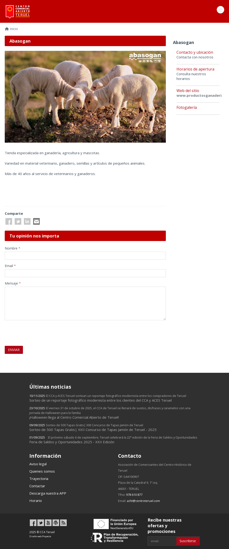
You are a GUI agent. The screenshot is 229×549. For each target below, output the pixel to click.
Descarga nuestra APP (47, 493)
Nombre (12, 248)
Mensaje (13, 283)
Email (10, 266)
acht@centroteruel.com (143, 501)
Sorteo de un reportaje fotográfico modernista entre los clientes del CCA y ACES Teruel (107, 398)
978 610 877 (134, 494)
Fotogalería (186, 107)
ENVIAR (14, 349)
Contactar (37, 485)
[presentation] (32, 331)
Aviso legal (38, 463)
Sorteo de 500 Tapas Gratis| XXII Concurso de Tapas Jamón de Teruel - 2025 (93, 427)
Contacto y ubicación (194, 52)
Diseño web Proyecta (40, 536)
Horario (35, 500)
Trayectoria (38, 478)
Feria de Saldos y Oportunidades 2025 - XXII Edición (113, 439)
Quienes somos (42, 471)
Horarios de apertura (195, 69)
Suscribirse (188, 541)
